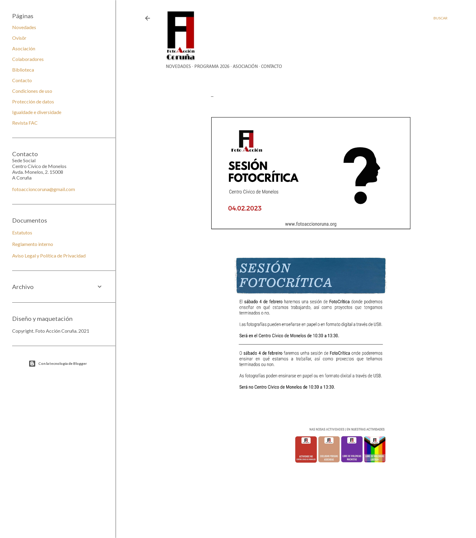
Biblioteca (23, 69)
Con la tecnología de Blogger (58, 363)
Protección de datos (33, 101)
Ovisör (19, 38)
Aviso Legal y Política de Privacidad (49, 255)
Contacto (271, 66)
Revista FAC (25, 123)
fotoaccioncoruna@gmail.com (43, 189)
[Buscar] (440, 18)
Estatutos (22, 232)
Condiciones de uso (32, 91)
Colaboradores (28, 59)
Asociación (245, 66)
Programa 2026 (211, 66)
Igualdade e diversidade (36, 112)
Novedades (178, 66)
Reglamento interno (32, 244)
